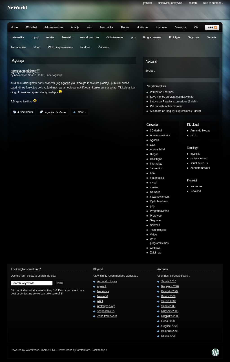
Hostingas (142, 27)
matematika (17, 37)
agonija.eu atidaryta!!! (25, 70)
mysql (35, 37)
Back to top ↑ (99, 350)
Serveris (211, 37)
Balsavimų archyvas (170, 3)
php (133, 37)
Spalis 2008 (168, 306)
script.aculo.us (199, 163)
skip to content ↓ (213, 3)
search (193, 3)
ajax (89, 27)
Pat (152, 106)
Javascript (180, 27)
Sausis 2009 (168, 301)
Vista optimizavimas (181, 96)
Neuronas (196, 186)
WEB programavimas (60, 47)
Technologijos (18, 47)
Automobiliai (106, 27)
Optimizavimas (114, 37)
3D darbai (31, 27)
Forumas (168, 92)
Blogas (125, 27)
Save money (157, 96)
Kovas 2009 (168, 296)
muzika (50, 37)
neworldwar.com (89, 37)
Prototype (174, 37)
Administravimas (53, 27)
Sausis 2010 (168, 281)
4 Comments (25, 112)
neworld (19, 75)
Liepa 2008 (168, 321)
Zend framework (200, 168)
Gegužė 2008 (169, 326)
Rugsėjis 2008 (169, 311)
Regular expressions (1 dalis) (180, 101)
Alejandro (155, 111)
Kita (196, 27)
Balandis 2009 (169, 291)
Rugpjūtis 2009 (170, 286)
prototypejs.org (199, 158)
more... (81, 112)
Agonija (75, 27)
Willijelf (154, 92)
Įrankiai (147, 3)
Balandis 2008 (169, 331)
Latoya (154, 101)
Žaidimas (103, 47)
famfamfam (83, 350)
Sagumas (193, 37)
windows (85, 47)
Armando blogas (200, 130)
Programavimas (152, 37)
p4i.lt (193, 135)
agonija (65, 83)
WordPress (32, 350)
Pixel (53, 350)
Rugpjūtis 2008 (170, 316)
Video (37, 47)
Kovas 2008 (168, 335)
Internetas (161, 27)
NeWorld (17, 7)
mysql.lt (195, 153)
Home (14, 27)
